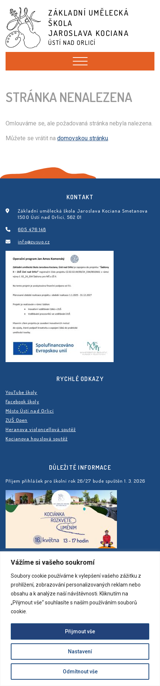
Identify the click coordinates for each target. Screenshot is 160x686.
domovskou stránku (82, 138)
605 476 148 (32, 229)
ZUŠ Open (16, 420)
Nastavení (80, 651)
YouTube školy (21, 392)
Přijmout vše (80, 631)
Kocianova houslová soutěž (37, 439)
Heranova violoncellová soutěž (41, 429)
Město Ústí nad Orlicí (30, 411)
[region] (80, 618)
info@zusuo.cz (34, 241)
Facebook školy (22, 401)
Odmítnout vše (80, 671)
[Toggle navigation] (80, 61)
